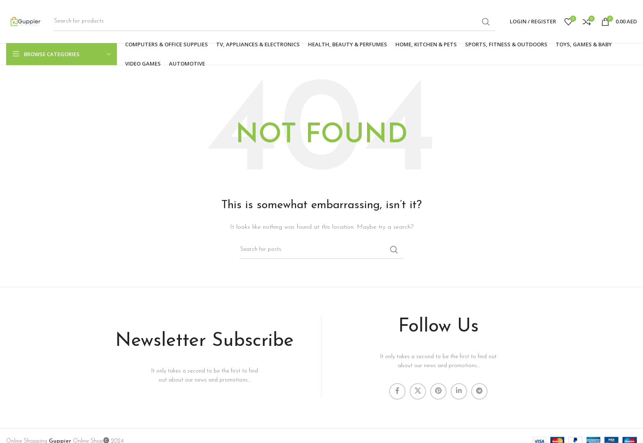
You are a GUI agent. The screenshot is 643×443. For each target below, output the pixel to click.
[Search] (274, 21)
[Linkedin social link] (459, 391)
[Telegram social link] (479, 391)
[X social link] (418, 391)
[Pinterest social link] (438, 391)
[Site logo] (25, 21)
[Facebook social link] (397, 391)
